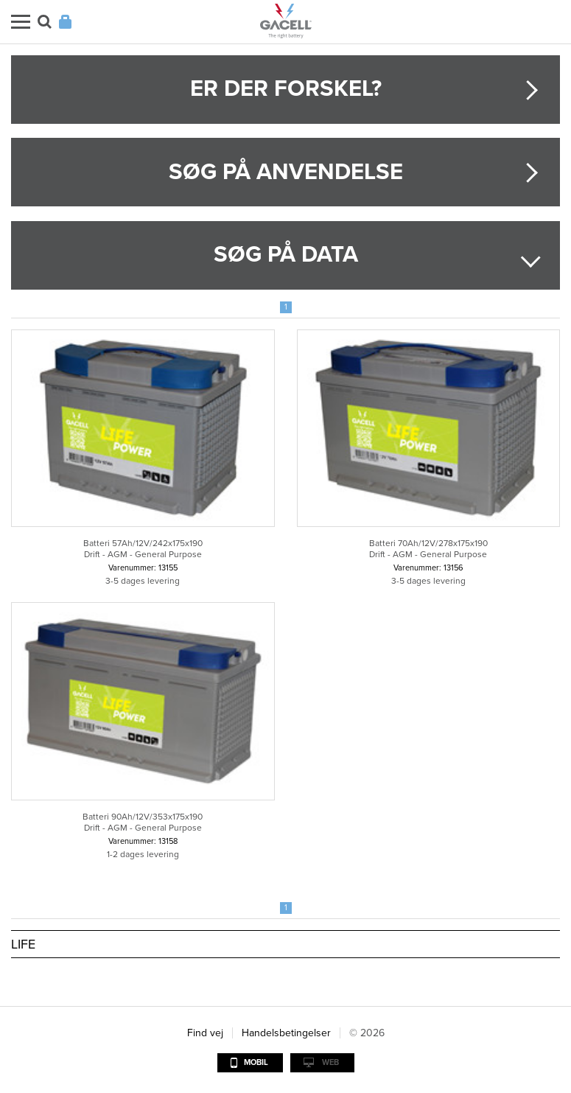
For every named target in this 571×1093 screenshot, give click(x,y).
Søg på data (286, 254)
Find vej (205, 1033)
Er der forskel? (286, 88)
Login (65, 22)
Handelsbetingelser (286, 1033)
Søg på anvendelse (286, 172)
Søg (45, 22)
